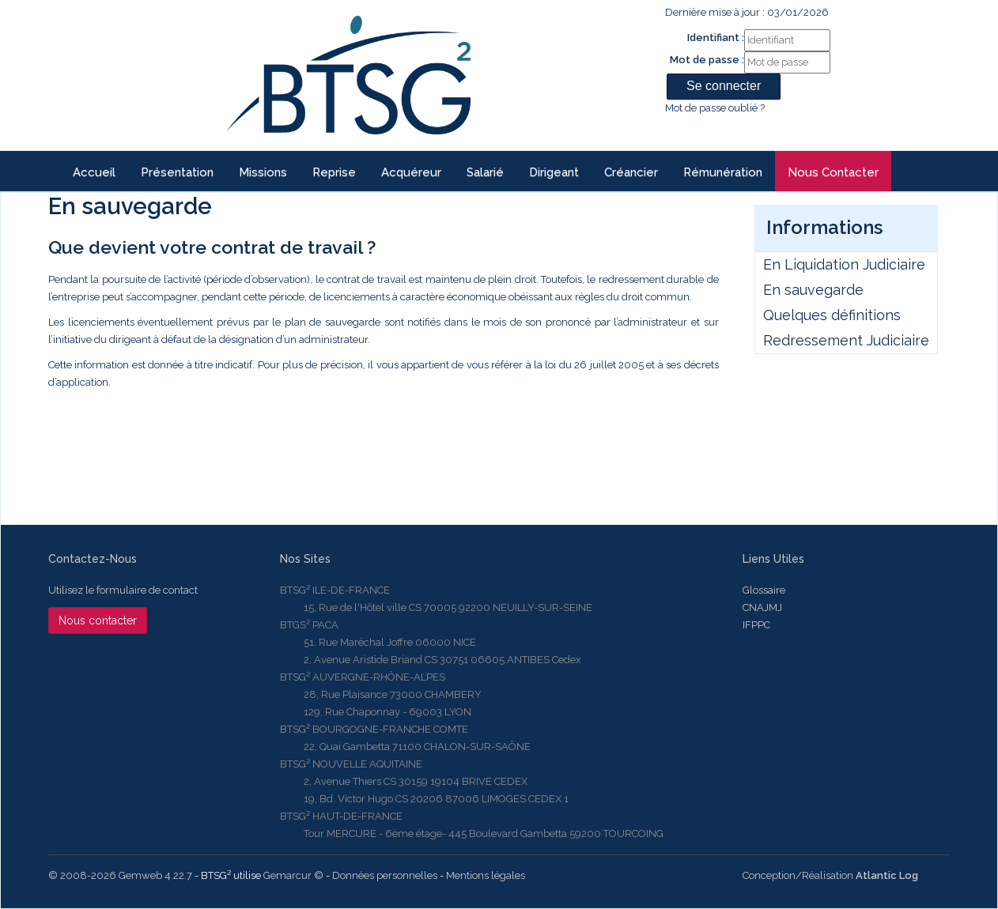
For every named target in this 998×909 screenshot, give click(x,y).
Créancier (631, 172)
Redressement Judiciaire (846, 340)
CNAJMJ (762, 607)
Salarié (485, 172)
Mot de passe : (707, 60)
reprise (334, 172)
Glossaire (764, 590)
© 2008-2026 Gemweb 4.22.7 (120, 875)
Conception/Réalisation (830, 875)
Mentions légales (485, 875)
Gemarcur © (293, 875)
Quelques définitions (832, 315)
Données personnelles (384, 875)
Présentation (177, 172)
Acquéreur (411, 172)
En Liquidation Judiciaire (844, 264)
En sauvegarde (813, 289)
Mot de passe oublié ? (715, 108)
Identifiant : (715, 37)
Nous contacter (833, 172)
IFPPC (756, 625)
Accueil (94, 172)
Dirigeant (554, 172)
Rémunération (722, 172)
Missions (263, 172)
